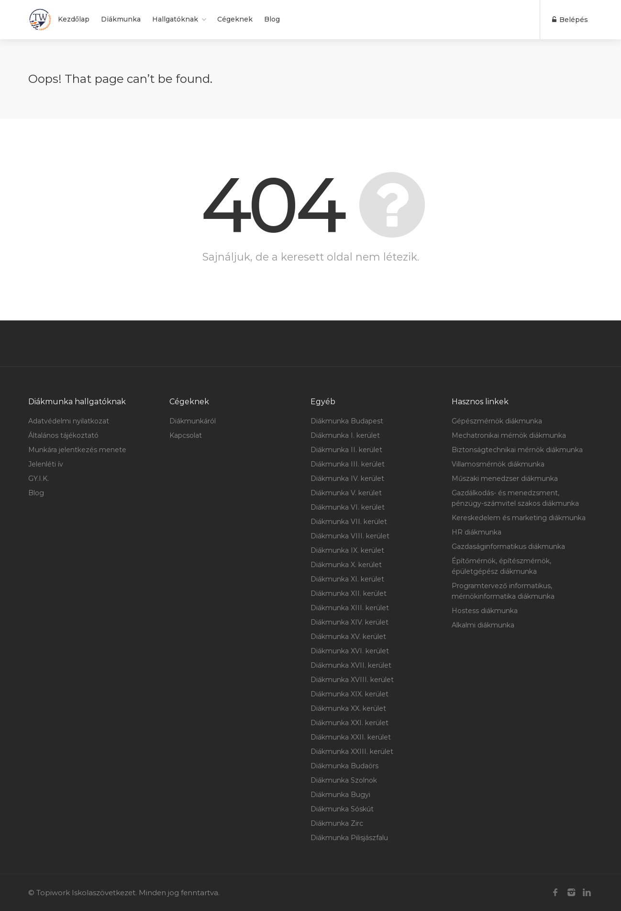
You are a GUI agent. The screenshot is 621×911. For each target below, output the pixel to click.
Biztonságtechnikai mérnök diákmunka (517, 449)
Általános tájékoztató (63, 435)
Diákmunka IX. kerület (347, 550)
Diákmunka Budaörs (344, 766)
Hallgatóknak (175, 19)
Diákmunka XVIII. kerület (352, 679)
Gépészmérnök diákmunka (497, 421)
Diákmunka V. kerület (346, 493)
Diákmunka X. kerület (346, 564)
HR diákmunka (476, 532)
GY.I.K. (38, 478)
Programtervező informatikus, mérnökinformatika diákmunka (503, 591)
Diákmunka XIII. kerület (349, 608)
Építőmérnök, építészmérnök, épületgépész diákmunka (501, 566)
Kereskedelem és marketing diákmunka (519, 517)
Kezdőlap (73, 19)
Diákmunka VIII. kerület (349, 536)
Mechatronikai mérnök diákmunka (509, 435)
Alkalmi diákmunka (483, 625)
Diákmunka (121, 19)
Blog (272, 19)
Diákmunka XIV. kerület (349, 622)
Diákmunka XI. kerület (347, 579)
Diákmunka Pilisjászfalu (349, 837)
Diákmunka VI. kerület (347, 507)
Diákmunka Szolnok (343, 780)
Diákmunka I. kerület (345, 435)
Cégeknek (235, 19)
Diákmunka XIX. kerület (349, 694)
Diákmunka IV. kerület (347, 478)
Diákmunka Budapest (346, 421)
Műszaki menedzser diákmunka (505, 478)
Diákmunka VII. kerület (348, 521)
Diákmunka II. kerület (346, 449)
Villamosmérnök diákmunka (498, 464)
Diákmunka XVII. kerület (350, 665)
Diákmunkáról (192, 421)
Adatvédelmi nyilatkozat (68, 421)
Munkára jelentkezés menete (77, 449)
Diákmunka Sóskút (342, 809)
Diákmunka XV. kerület (348, 636)
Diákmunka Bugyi (340, 794)
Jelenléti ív (45, 464)
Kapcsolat (185, 435)
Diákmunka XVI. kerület (349, 651)
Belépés (570, 19)
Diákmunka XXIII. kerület (351, 751)
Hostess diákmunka (485, 610)
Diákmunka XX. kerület (348, 708)
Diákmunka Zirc (336, 823)
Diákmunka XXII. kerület (350, 737)
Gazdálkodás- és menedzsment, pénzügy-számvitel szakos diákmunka (515, 498)
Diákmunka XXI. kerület (349, 722)
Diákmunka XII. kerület (348, 593)
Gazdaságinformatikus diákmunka (508, 546)
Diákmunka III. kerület (347, 464)
